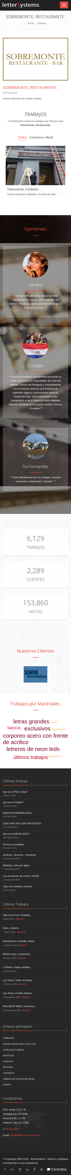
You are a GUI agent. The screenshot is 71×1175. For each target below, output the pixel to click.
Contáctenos (13, 1098)
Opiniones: (35, 229)
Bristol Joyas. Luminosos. (17, 954)
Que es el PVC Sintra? (15, 791)
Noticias (8, 1067)
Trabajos (35, 547)
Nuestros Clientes (35, 651)
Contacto (8, 1073)
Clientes (41, 23)
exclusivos (37, 728)
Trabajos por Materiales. (35, 703)
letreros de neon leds (33, 749)
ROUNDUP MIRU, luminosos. (19, 1006)
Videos (7, 1084)
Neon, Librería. (11, 928)
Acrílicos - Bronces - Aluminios (19, 854)
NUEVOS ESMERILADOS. (17, 813)
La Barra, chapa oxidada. (16, 967)
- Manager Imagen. (35, 291)
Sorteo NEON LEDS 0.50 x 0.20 (19, 1044)
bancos (14, 727)
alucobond (54, 756)
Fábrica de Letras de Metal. (19, 1079)
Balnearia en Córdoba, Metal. (19, 941)
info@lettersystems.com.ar (25, 1135)
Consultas (56, 1169)
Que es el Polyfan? (13, 802)
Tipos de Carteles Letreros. (17, 886)
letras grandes (31, 721)
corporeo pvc (58, 729)
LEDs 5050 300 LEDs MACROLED (22, 823)
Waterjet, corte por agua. (16, 865)
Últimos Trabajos (16, 904)
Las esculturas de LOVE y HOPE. (21, 876)
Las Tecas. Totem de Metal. (18, 980)
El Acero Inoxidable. (14, 844)
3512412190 (11, 1129)
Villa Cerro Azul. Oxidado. (17, 915)
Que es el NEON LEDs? (16, 833)
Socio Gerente (35, 372)
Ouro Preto (36, 472)
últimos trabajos (30, 757)
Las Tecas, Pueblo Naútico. (18, 993)
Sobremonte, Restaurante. (30, 87)
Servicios (8, 1055)
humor (54, 722)
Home (31, 23)
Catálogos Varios (13, 1050)
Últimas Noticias (15, 781)
